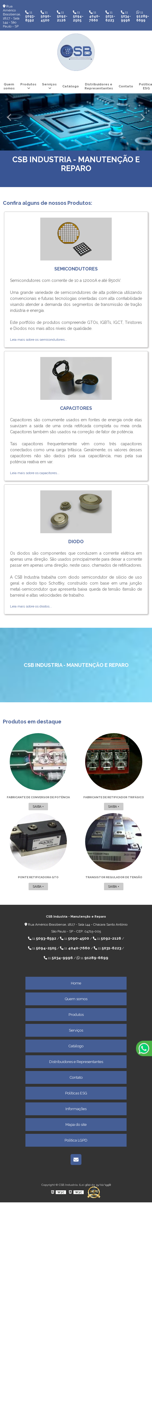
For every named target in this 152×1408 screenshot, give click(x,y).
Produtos (28, 84)
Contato (126, 86)
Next (142, 117)
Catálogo (70, 86)
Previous (9, 117)
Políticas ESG (76, 1093)
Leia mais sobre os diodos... (31, 606)
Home (76, 983)
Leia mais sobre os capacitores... (34, 473)
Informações (76, 1109)
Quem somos (9, 86)
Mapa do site (76, 1124)
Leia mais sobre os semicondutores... (38, 340)
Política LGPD (76, 1140)
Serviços (49, 84)
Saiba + (38, 806)
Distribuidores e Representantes (99, 86)
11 (30, 16)
